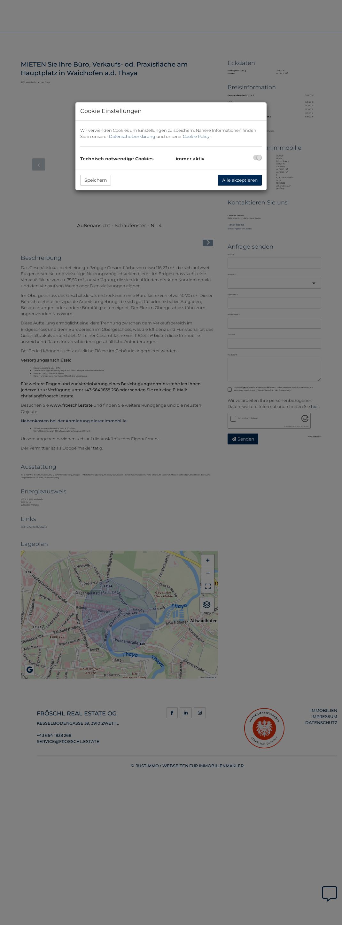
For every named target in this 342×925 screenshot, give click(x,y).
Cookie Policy (196, 136)
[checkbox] (257, 157)
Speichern (95, 180)
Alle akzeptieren (240, 180)
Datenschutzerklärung (132, 136)
